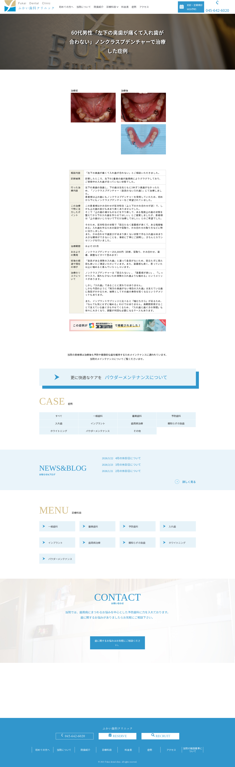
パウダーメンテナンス (98, 431)
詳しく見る (189, 482)
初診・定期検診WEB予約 (195, 7)
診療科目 (112, 7)
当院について (83, 7)
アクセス (144, 7)
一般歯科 (98, 416)
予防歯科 (176, 416)
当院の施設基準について (192, 750)
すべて (58, 416)
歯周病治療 (137, 423)
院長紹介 (98, 7)
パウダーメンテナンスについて (119, 377)
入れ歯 (58, 423)
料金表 (125, 7)
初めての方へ (66, 7)
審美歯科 (137, 416)
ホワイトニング (58, 431)
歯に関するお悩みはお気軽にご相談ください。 (117, 643)
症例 (134, 7)
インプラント (98, 423)
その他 (137, 431)
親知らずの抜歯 (176, 423)
